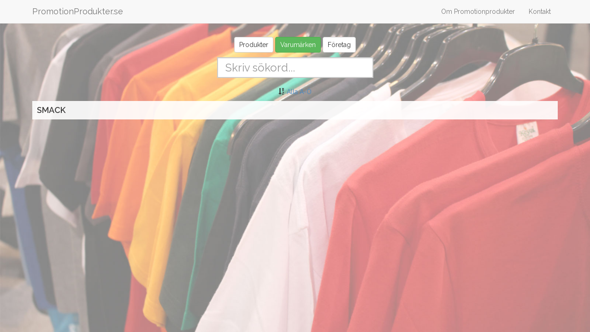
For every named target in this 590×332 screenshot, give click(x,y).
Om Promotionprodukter (478, 11)
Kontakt (540, 11)
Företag (339, 44)
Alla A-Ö (299, 91)
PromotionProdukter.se (77, 11)
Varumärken (298, 44)
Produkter (253, 44)
